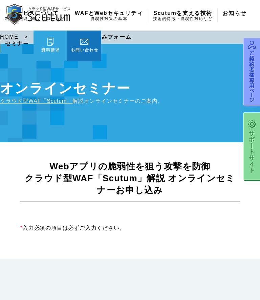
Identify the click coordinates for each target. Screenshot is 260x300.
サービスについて (35, 16)
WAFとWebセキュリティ (109, 16)
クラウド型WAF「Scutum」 (36, 101)
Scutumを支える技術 (183, 16)
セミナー (17, 43)
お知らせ (234, 13)
